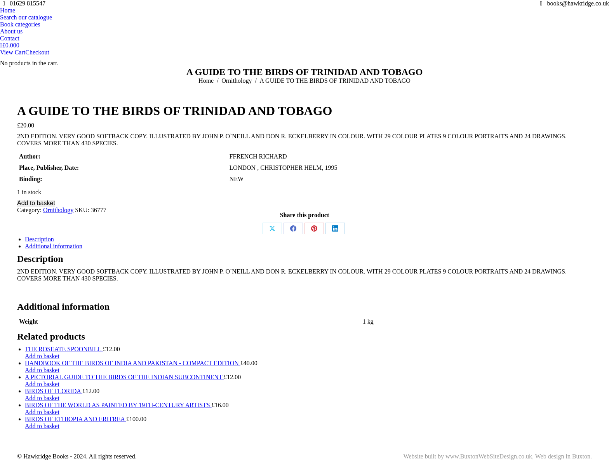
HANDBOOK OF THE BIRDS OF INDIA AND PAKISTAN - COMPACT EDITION (132, 363)
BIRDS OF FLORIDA (53, 391)
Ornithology (58, 210)
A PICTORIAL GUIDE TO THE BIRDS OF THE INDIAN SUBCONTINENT (124, 377)
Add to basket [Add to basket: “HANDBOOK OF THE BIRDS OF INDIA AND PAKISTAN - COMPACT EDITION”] (42, 370)
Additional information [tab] (53, 246)
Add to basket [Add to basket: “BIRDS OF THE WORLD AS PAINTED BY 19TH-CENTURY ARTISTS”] (42, 412)
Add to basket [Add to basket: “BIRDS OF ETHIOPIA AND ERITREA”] (42, 426)
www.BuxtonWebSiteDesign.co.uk (488, 456)
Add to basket (36, 203)
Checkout (37, 52)
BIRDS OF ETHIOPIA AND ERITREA (75, 419)
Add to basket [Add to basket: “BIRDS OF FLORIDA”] (42, 398)
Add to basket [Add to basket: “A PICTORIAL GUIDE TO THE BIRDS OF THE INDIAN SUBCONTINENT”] (42, 384)
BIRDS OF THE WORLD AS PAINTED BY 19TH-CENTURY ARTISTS (118, 405)
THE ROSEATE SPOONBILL (64, 349)
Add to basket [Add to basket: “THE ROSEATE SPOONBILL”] (42, 356)
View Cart (12, 52)
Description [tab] (39, 239)
